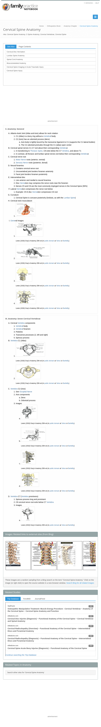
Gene (13, 221)
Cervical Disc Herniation (16, 52)
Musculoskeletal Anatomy (16, 63)
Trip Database (13, 599)
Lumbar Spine (69, 198)
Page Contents (25, 47)
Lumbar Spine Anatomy (15, 56)
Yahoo (58, 241)
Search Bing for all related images (80, 583)
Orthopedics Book (53, 26)
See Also (10, 47)
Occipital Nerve (26, 392)
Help (97, 3)
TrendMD (27, 599)
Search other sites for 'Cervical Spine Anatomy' (25, 672)
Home (41, 26)
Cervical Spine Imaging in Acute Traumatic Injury (25, 67)
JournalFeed (40, 599)
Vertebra (47, 136)
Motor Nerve (21, 160)
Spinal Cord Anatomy (15, 59)
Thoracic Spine (36, 151)
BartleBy (66, 241)
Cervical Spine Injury (14, 71)
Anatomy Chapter (70, 26)
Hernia (22, 183)
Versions (89, 3)
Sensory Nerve (22, 163)
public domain (49, 241)
